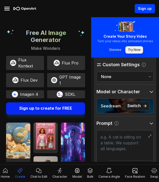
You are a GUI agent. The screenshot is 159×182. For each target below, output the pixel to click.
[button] (125, 65)
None (106, 76)
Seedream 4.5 (113, 105)
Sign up (145, 8)
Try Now (134, 50)
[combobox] (125, 77)
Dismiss (115, 50)
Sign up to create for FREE (45, 108)
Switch (137, 106)
